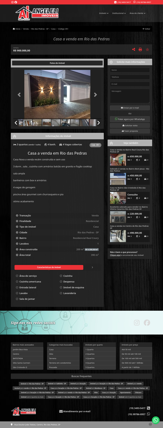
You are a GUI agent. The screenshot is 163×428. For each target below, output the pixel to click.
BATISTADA (18, 358)
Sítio (51, 354)
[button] (19, 95)
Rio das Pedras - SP (40, 29)
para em (106, 384)
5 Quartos (89, 367)
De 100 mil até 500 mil (132, 358)
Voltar (146, 29)
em (32, 384)
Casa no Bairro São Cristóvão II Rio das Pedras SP (128, 188)
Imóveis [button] (102, 13)
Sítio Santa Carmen (21, 363)
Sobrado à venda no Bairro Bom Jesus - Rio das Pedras (129, 169)
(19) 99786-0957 (144, 2)
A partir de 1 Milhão (131, 367)
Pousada (53, 367)
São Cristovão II (20, 367)
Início (16, 29)
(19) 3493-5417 (124, 2)
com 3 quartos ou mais (130, 397)
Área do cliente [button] (136, 13)
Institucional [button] (118, 13)
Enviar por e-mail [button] (130, 107)
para (78, 384)
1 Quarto (89, 349)
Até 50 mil (126, 349)
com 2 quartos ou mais (32, 397)
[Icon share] (12, 2)
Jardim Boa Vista (20, 349)
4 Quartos (89, 363)
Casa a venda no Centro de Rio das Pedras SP (129, 227)
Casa (53, 29)
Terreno (52, 358)
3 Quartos (89, 358)
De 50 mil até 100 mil (131, 354)
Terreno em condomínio (60, 363)
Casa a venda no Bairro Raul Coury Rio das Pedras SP (129, 150)
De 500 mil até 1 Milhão (132, 363)
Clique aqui (115, 255)
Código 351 (63, 29)
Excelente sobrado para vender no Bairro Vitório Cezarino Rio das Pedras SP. (129, 208)
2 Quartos (89, 354)
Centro (16, 354)
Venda (26, 29)
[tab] (21, 63)
